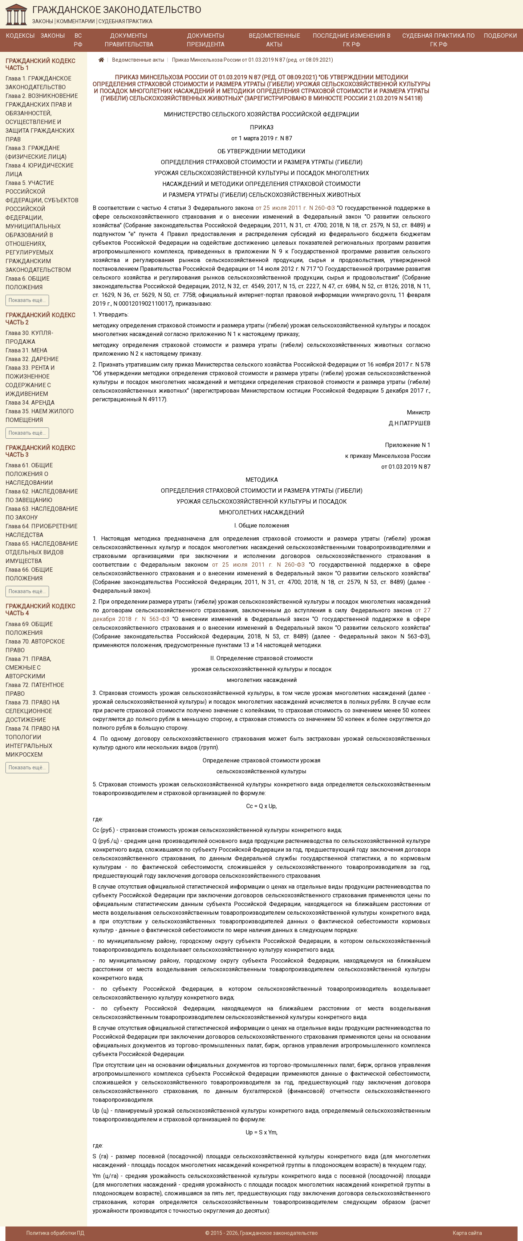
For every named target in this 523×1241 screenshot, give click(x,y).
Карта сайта (467, 1233)
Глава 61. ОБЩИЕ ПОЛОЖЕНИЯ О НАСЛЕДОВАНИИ (29, 474)
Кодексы (20, 35)
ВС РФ (78, 40)
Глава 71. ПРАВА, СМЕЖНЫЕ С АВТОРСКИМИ (28, 667)
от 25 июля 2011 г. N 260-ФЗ (295, 207)
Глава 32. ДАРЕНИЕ (31, 359)
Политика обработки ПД (56, 1233)
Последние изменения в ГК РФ (351, 40)
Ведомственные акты (274, 40)
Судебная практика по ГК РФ (438, 40)
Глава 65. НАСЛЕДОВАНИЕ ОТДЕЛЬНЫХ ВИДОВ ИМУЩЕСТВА (41, 552)
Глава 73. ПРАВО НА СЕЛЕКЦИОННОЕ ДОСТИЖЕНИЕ (32, 711)
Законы (53, 35)
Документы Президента (205, 40)
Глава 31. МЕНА (26, 350)
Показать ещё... (27, 300)
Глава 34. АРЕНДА (29, 402)
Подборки (500, 35)
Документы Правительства (129, 40)
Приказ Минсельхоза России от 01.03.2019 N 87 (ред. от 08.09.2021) (252, 60)
